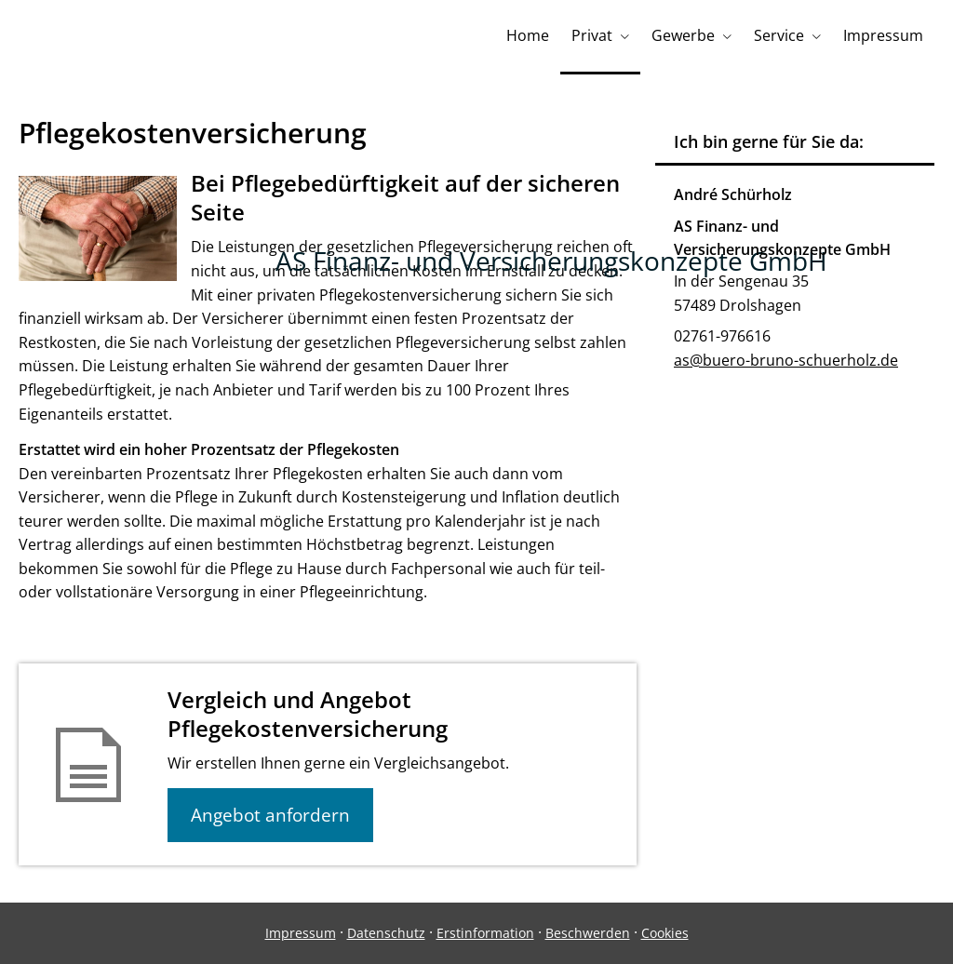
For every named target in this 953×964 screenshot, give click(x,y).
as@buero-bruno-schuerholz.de (786, 360)
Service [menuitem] (779, 35)
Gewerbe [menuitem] (683, 35)
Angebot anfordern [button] (270, 815)
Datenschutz (386, 933)
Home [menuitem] (527, 35)
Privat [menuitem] (591, 35)
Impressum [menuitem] (883, 35)
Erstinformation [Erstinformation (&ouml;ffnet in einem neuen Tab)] (485, 933)
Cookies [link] (665, 933)
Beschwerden (587, 933)
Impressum (300, 933)
